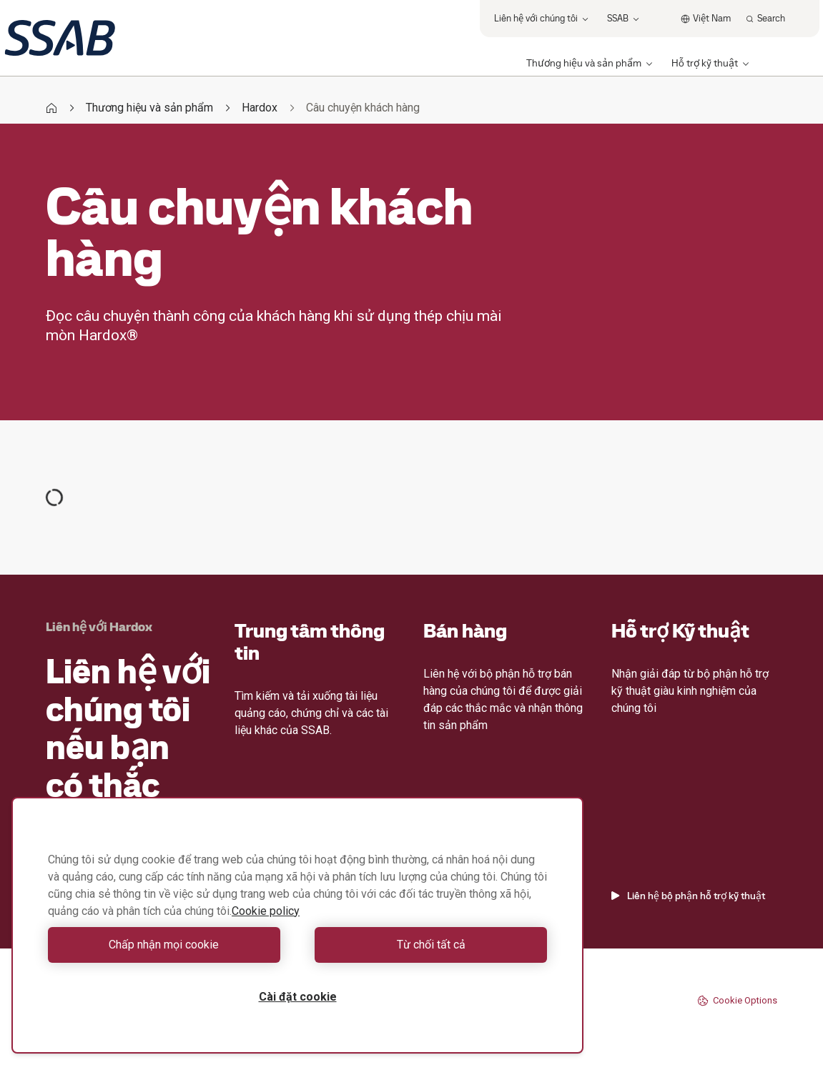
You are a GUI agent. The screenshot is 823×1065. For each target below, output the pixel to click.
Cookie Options (737, 1000)
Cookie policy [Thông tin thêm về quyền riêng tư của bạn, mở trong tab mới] (266, 911)
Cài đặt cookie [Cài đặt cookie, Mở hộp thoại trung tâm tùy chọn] (298, 997)
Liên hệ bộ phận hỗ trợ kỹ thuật (688, 895)
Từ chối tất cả (426, 944)
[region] (297, 925)
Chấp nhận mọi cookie (169, 944)
